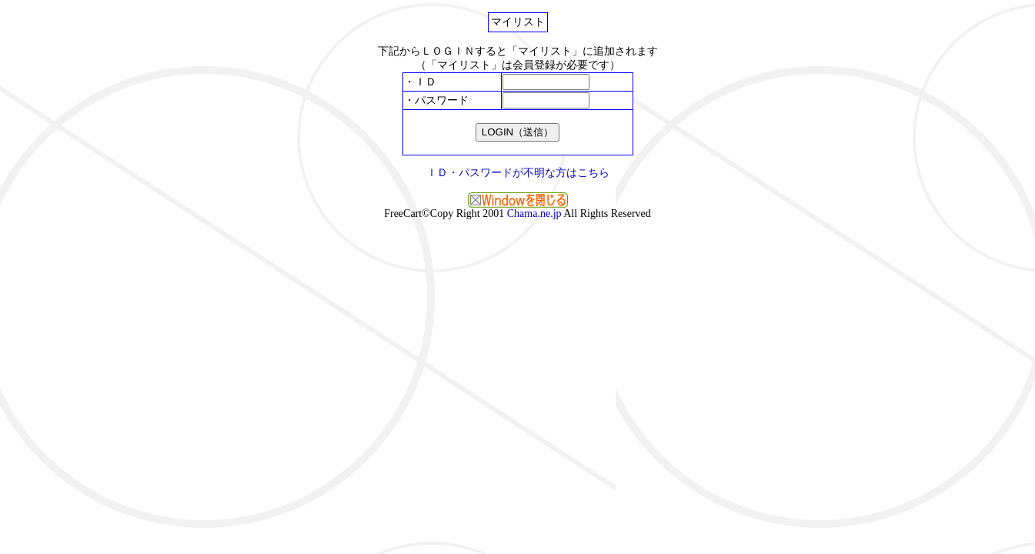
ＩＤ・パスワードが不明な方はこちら (517, 173)
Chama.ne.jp (534, 213)
